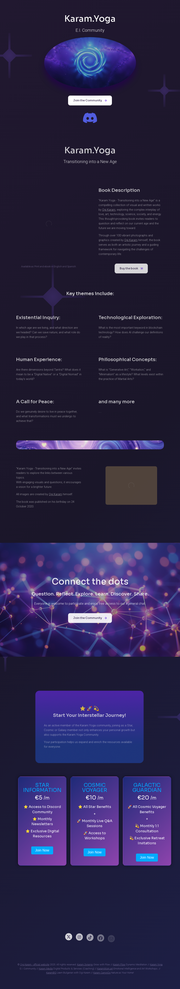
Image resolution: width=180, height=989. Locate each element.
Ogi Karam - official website (34, 964)
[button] (90, 100)
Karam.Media (46, 968)
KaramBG (51, 972)
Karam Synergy (85, 964)
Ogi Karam (108, 211)
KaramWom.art (105, 968)
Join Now (42, 850)
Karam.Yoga (156, 964)
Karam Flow (119, 964)
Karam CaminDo (102, 972)
